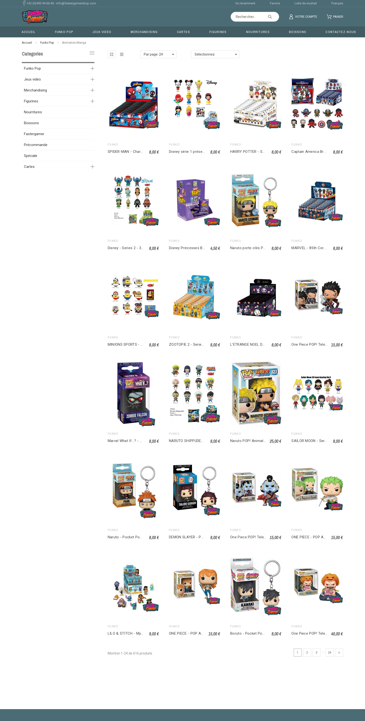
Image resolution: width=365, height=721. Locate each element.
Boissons (31, 123)
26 (329, 652)
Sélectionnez (205, 54)
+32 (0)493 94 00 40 (40, 3)
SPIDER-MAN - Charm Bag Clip (133, 151)
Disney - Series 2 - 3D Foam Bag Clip (138, 248)
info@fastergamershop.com (76, 3)
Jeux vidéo (32, 79)
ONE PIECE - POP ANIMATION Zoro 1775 (325, 537)
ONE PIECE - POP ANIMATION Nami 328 (202, 633)
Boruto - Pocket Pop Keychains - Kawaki (263, 633)
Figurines (31, 101)
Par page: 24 (153, 54)
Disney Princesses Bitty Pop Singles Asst (203, 248)
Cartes (29, 166)
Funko (113, 144)
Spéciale (30, 156)
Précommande (35, 145)
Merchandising (35, 90)
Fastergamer (34, 134)
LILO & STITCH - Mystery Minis (133, 633)
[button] (111, 54)
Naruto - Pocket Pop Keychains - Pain (139, 537)
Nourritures (33, 112)
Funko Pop (32, 68)
